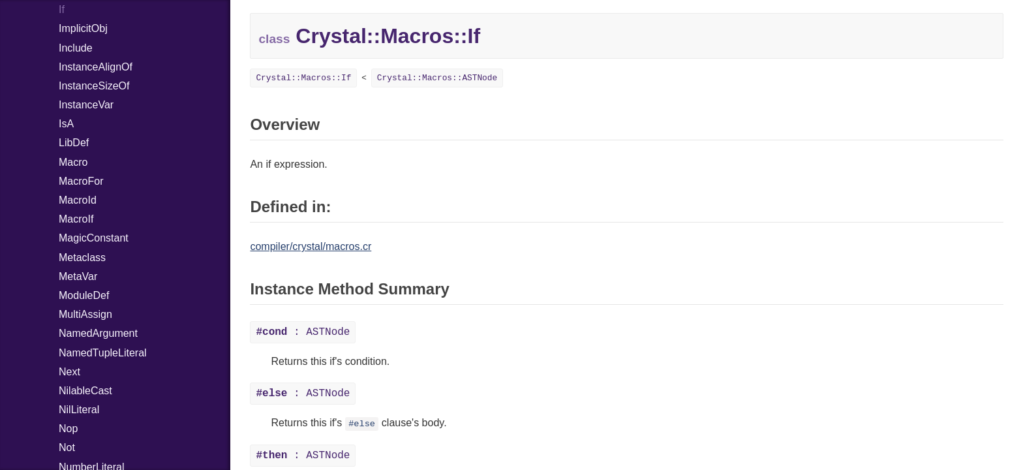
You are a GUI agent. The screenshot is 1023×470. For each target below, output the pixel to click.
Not (67, 447)
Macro (73, 162)
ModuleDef (84, 295)
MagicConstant (94, 237)
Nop (68, 428)
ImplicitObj (83, 28)
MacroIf (76, 219)
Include (76, 48)
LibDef (74, 142)
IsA (66, 123)
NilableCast (85, 390)
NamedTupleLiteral (103, 352)
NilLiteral (79, 409)
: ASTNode (303, 332)
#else (361, 424)
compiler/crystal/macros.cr (310, 246)
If (62, 9)
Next (69, 371)
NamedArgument (98, 333)
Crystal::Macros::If (303, 78)
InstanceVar (86, 104)
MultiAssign (85, 314)
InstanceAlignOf (95, 66)
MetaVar (78, 276)
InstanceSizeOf (94, 85)
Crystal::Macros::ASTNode (437, 78)
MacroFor (81, 181)
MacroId (78, 200)
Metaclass (82, 257)
